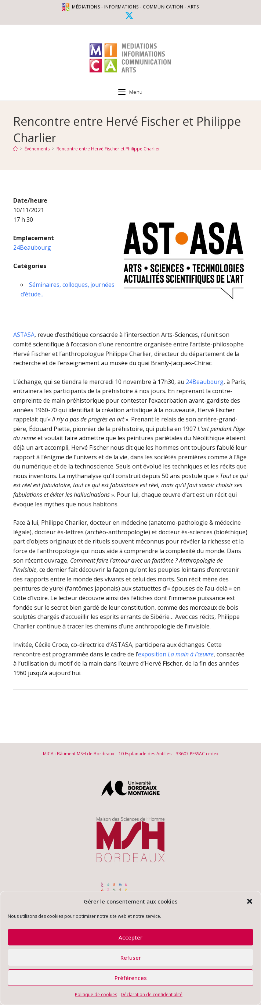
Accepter (130, 937)
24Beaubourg (32, 247)
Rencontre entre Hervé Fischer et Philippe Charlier (108, 149)
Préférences (131, 977)
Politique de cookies (96, 994)
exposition (176, 654)
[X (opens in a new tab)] (130, 15)
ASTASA (24, 335)
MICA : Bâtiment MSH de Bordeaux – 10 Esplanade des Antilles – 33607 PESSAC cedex (130, 754)
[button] (249, 901)
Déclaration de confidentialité (151, 994)
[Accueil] (15, 149)
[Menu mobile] (130, 92)
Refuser (130, 957)
